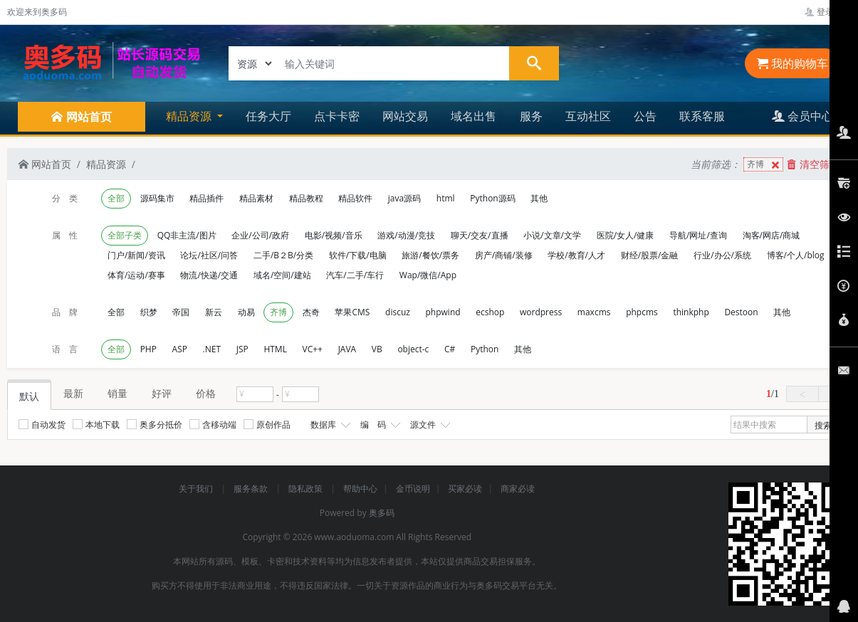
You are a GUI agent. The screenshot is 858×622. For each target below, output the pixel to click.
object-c (413, 349)
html (445, 198)
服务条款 (252, 489)
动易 (246, 312)
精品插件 (206, 198)
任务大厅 (268, 116)
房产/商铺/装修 (504, 255)
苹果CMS (352, 312)
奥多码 (381, 513)
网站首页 (45, 164)
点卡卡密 (337, 116)
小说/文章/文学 (552, 235)
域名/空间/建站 (282, 275)
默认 (29, 396)
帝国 (180, 312)
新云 (213, 312)
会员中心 (802, 116)
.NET (212, 349)
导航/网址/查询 (698, 235)
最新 (73, 393)
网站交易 (405, 116)
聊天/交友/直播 (479, 235)
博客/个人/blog (796, 255)
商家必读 (518, 489)
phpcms (642, 312)
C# (449, 349)
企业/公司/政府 (260, 235)
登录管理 (828, 12)
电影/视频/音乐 (333, 235)
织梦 (148, 312)
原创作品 (267, 424)
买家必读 (465, 489)
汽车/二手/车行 (355, 275)
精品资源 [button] (190, 116)
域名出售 (473, 116)
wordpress (541, 312)
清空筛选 (813, 164)
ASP (179, 349)
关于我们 (197, 489)
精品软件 (355, 198)
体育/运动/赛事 (136, 275)
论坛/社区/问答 (209, 255)
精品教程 (306, 198)
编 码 (378, 425)
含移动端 (212, 424)
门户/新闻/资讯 (136, 255)
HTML (275, 349)
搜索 (823, 425)
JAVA (347, 349)
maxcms (594, 312)
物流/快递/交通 (209, 275)
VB (377, 349)
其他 (539, 198)
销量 (117, 393)
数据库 (328, 425)
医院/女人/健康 (625, 235)
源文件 (428, 425)
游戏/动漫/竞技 (406, 235)
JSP (242, 349)
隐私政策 (306, 489)
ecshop (490, 312)
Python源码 (492, 198)
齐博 (765, 165)
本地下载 (96, 424)
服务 (531, 116)
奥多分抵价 (154, 424)
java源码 (404, 198)
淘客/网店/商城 (771, 235)
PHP (148, 349)
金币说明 (413, 489)
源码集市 (157, 198)
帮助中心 (360, 489)
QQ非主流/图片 (186, 235)
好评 (162, 393)
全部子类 (125, 235)
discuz (397, 312)
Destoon (741, 312)
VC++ (313, 349)
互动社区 (588, 116)
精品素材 (256, 198)
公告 (645, 116)
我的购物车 (792, 63)
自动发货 (42, 424)
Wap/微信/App (427, 275)
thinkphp (690, 312)
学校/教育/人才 (576, 255)
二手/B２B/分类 (283, 255)
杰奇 (311, 312)
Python (484, 349)
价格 (206, 393)
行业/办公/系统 (722, 255)
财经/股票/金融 (650, 255)
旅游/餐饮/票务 (430, 255)
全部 (116, 198)
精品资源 (106, 164)
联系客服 (702, 116)
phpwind (443, 312)
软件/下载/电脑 (358, 255)
